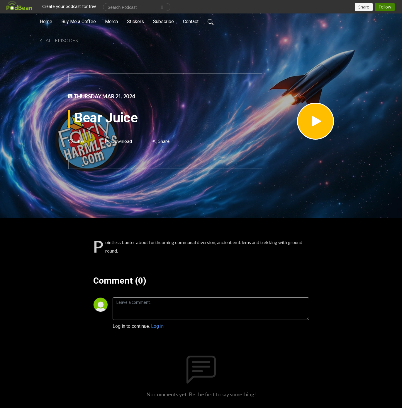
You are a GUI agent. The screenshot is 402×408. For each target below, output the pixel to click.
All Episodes (58, 40)
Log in (157, 326)
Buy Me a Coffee (78, 21)
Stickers (135, 21)
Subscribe (163, 21)
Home (46, 21)
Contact (191, 21)
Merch (111, 21)
